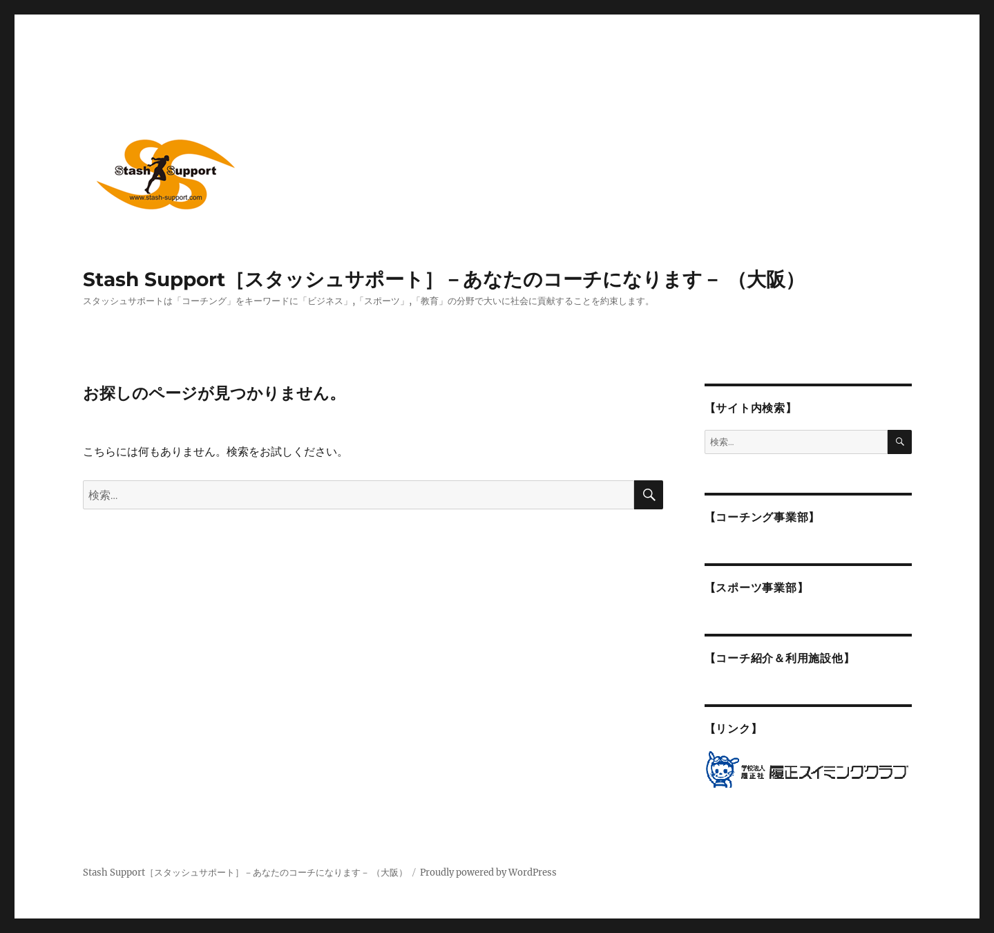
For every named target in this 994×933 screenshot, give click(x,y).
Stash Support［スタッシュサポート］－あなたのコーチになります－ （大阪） (444, 279)
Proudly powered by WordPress (488, 872)
